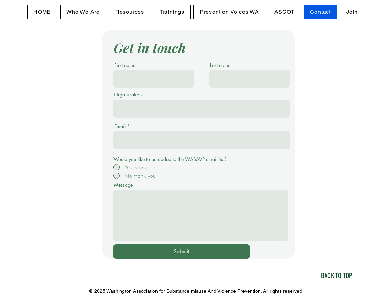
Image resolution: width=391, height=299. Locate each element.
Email (120, 126)
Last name (220, 65)
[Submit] (181, 251)
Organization (128, 94)
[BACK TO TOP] (337, 275)
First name (124, 65)
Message (123, 185)
